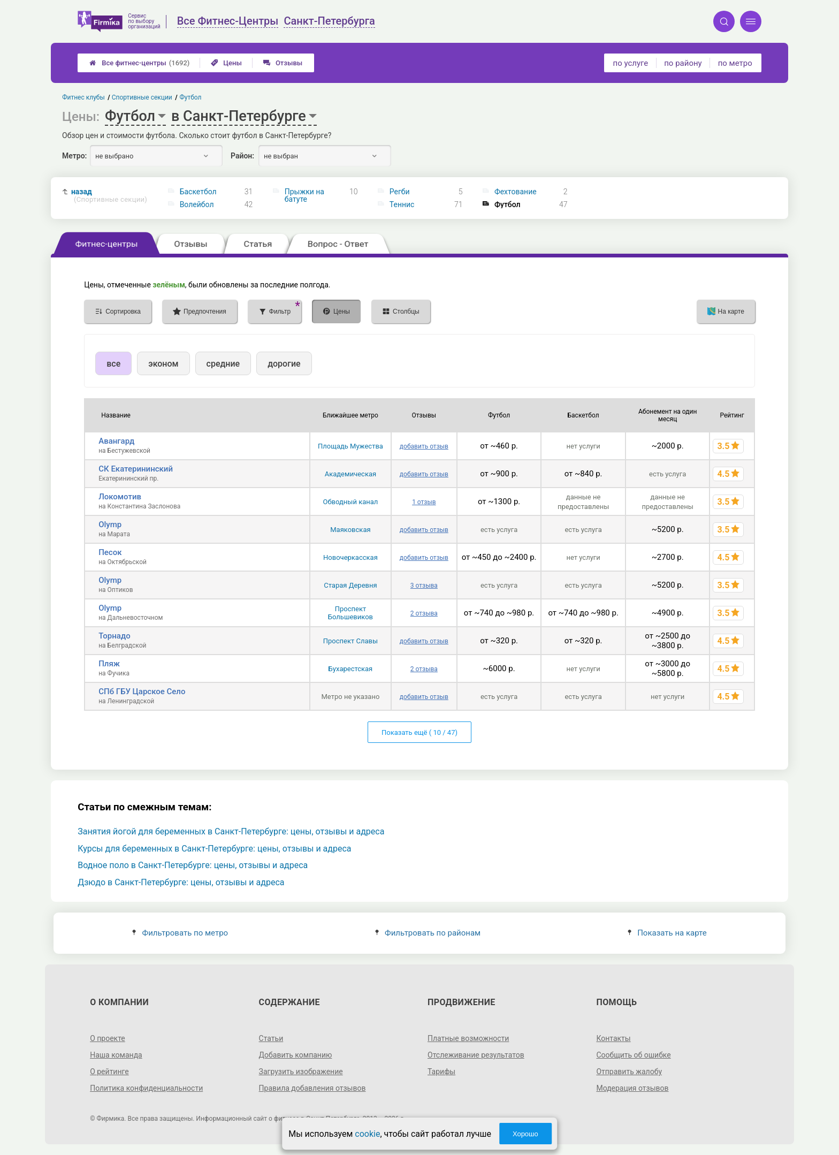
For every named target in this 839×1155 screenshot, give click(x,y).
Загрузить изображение (301, 1071)
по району (682, 63)
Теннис (402, 204)
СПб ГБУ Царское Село (141, 691)
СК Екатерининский (135, 469)
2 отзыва (424, 613)
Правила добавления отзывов (312, 1088)
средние (223, 364)
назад (109, 195)
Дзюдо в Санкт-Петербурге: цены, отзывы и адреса (181, 882)
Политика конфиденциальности (146, 1088)
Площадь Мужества (350, 446)
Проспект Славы (350, 641)
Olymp (109, 524)
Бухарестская (351, 669)
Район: (242, 155)
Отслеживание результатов (476, 1055)
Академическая (350, 474)
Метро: (74, 155)
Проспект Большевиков (350, 613)
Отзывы (282, 63)
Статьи (271, 1038)
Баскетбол (198, 191)
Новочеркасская (350, 557)
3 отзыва (424, 585)
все (113, 364)
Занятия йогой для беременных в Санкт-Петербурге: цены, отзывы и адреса (231, 831)
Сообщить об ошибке (633, 1055)
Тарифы (441, 1071)
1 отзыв (424, 502)
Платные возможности (468, 1038)
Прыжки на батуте (304, 195)
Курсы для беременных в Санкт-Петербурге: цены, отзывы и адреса (214, 849)
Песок (109, 552)
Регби (400, 191)
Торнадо (114, 636)
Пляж (109, 663)
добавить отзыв (424, 446)
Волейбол (197, 204)
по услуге (631, 63)
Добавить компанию (295, 1055)
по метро (735, 63)
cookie (367, 1134)
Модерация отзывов (632, 1088)
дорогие (284, 364)
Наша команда (116, 1055)
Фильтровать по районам (427, 933)
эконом (163, 364)
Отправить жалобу (629, 1071)
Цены (226, 63)
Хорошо (525, 1134)
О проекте (107, 1038)
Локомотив (119, 496)
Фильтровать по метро (180, 933)
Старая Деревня (350, 585)
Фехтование (515, 191)
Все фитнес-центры (139, 63)
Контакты (613, 1038)
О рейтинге (109, 1071)
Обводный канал (350, 502)
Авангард (116, 441)
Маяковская (350, 530)
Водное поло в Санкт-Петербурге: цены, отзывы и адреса (193, 865)
